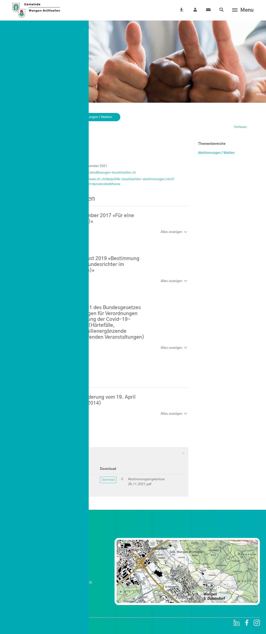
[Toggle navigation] (242, 10)
